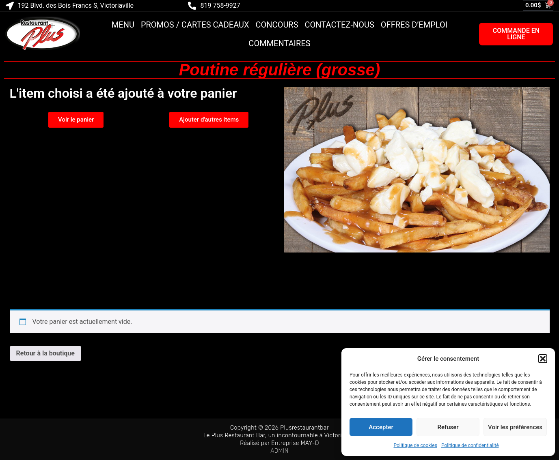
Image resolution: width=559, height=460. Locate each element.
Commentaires (279, 43)
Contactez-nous (339, 25)
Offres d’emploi (414, 25)
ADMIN (279, 450)
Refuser (447, 427)
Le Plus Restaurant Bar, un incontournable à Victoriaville (279, 435)
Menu (123, 25)
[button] (543, 359)
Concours (277, 25)
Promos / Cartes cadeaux (195, 25)
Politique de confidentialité (470, 445)
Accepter (381, 427)
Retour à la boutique (45, 353)
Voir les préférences (515, 427)
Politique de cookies (415, 445)
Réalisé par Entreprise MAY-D (279, 443)
